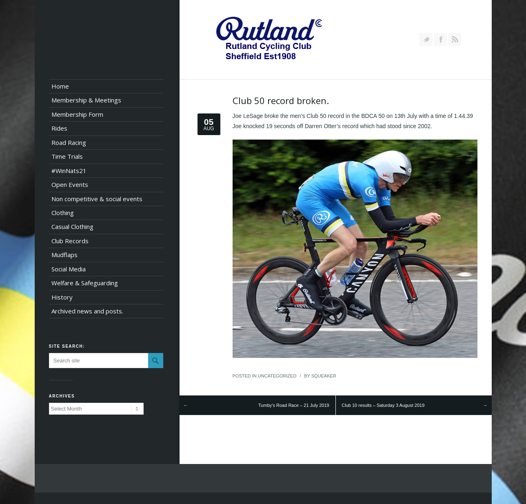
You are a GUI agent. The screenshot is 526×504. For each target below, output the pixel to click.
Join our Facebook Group (440, 39)
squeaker (323, 375)
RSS (454, 39)
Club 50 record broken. (281, 100)
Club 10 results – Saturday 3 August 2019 (383, 405)
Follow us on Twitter (426, 39)
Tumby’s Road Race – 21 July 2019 (293, 405)
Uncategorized (277, 375)
